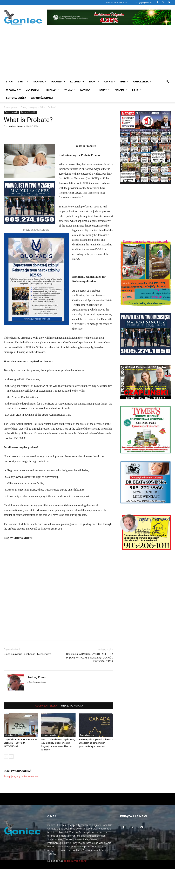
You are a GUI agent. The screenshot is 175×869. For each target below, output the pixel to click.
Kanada (39, 81)
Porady (121, 89)
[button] (167, 81)
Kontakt (87, 89)
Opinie (109, 81)
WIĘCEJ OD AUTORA (72, 697)
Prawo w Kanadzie (28, 104)
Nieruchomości (11, 727)
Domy (104, 89)
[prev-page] (6, 748)
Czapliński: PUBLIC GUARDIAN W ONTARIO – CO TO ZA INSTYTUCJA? (20, 734)
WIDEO (69, 89)
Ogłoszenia (142, 81)
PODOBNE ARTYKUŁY (45, 697)
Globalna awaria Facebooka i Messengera (27, 645)
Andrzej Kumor (16, 118)
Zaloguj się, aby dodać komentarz (21, 768)
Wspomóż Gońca (42, 97)
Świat (23, 81)
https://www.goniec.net (37, 674)
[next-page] (11, 748)
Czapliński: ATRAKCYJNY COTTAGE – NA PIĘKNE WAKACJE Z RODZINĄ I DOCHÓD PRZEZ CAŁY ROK (89, 649)
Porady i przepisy (11, 104)
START (10, 81)
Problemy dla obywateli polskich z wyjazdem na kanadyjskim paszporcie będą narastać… (96, 734)
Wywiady (13, 89)
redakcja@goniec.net (75, 852)
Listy (136, 89)
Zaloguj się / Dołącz (143, 2)
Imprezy (52, 89)
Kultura (77, 81)
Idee (124, 81)
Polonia (58, 81)
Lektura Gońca (16, 97)
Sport (94, 81)
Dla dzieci (33, 89)
